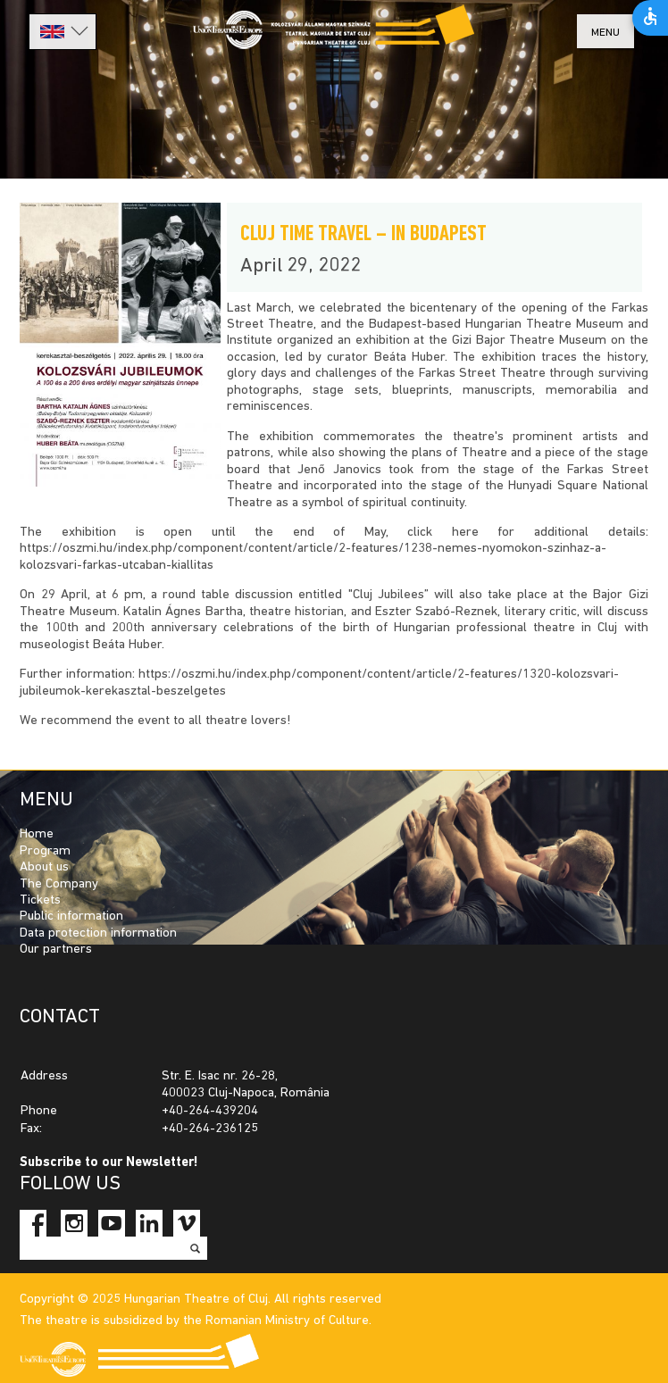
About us (44, 867)
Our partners (56, 949)
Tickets (40, 900)
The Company (59, 884)
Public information (71, 916)
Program (45, 851)
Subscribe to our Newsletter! (109, 1163)
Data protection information (98, 933)
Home (37, 834)
